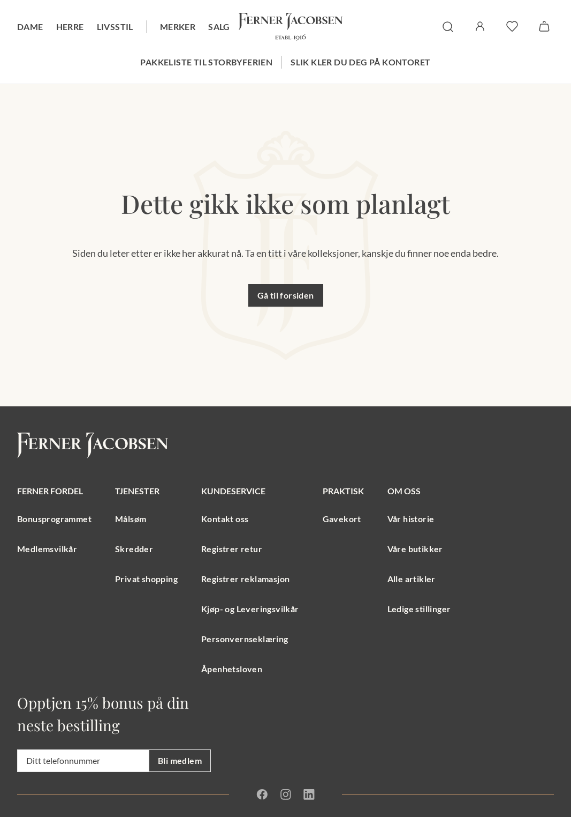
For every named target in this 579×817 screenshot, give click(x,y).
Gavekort (342, 519)
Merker (177, 26)
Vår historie (411, 519)
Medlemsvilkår (47, 549)
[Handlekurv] (544, 26)
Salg (219, 26)
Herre (70, 26)
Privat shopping (146, 579)
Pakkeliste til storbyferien (206, 62)
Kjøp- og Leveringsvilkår (250, 609)
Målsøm (130, 519)
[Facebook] (262, 794)
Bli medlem (180, 760)
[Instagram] (285, 794)
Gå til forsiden (285, 295)
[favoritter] (512, 26)
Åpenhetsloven (231, 669)
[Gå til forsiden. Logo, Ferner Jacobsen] (290, 27)
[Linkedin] (308, 794)
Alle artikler (411, 579)
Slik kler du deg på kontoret (360, 62)
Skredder (134, 549)
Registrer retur (231, 549)
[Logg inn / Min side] (480, 26)
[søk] (448, 26)
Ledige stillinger (419, 609)
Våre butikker (415, 549)
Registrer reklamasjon (245, 579)
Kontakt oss (224, 519)
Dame (30, 26)
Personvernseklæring (244, 639)
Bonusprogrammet (54, 519)
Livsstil (115, 26)
